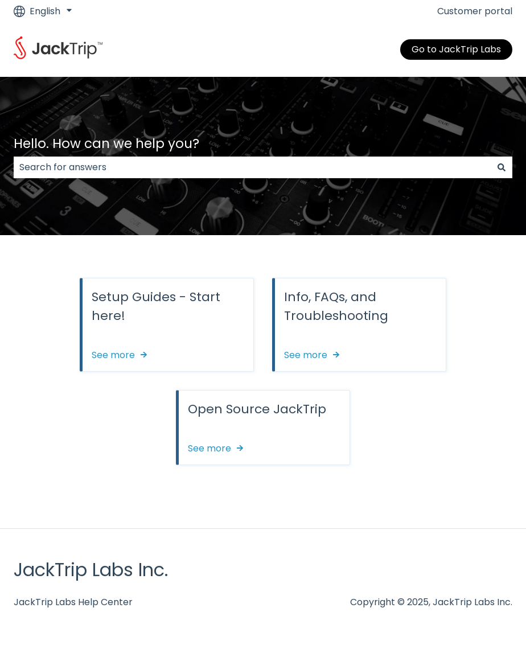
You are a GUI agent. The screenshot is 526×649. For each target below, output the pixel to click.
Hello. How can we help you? (106, 143)
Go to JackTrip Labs (456, 49)
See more (113, 355)
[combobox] (252, 167)
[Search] (501, 167)
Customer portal (474, 11)
